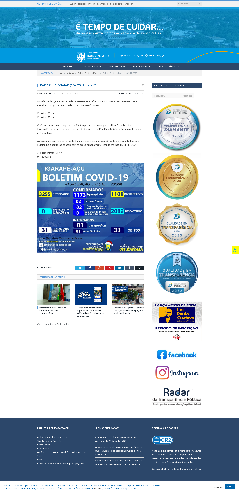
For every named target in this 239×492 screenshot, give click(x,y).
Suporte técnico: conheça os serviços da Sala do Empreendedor (101, 3)
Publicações (140, 66)
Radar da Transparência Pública (186, 468)
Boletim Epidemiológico (125, 93)
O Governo (115, 66)
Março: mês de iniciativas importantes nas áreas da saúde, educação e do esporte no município (91, 311)
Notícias (140, 93)
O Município (91, 66)
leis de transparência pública (165, 462)
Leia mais (97, 488)
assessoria (173, 454)
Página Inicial (68, 66)
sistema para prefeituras (189, 450)
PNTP (164, 468)
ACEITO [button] (230, 486)
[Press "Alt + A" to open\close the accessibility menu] (235, 250)
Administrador (48, 93)
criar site (171, 450)
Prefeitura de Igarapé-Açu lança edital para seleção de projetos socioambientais (129, 310)
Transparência (167, 66)
